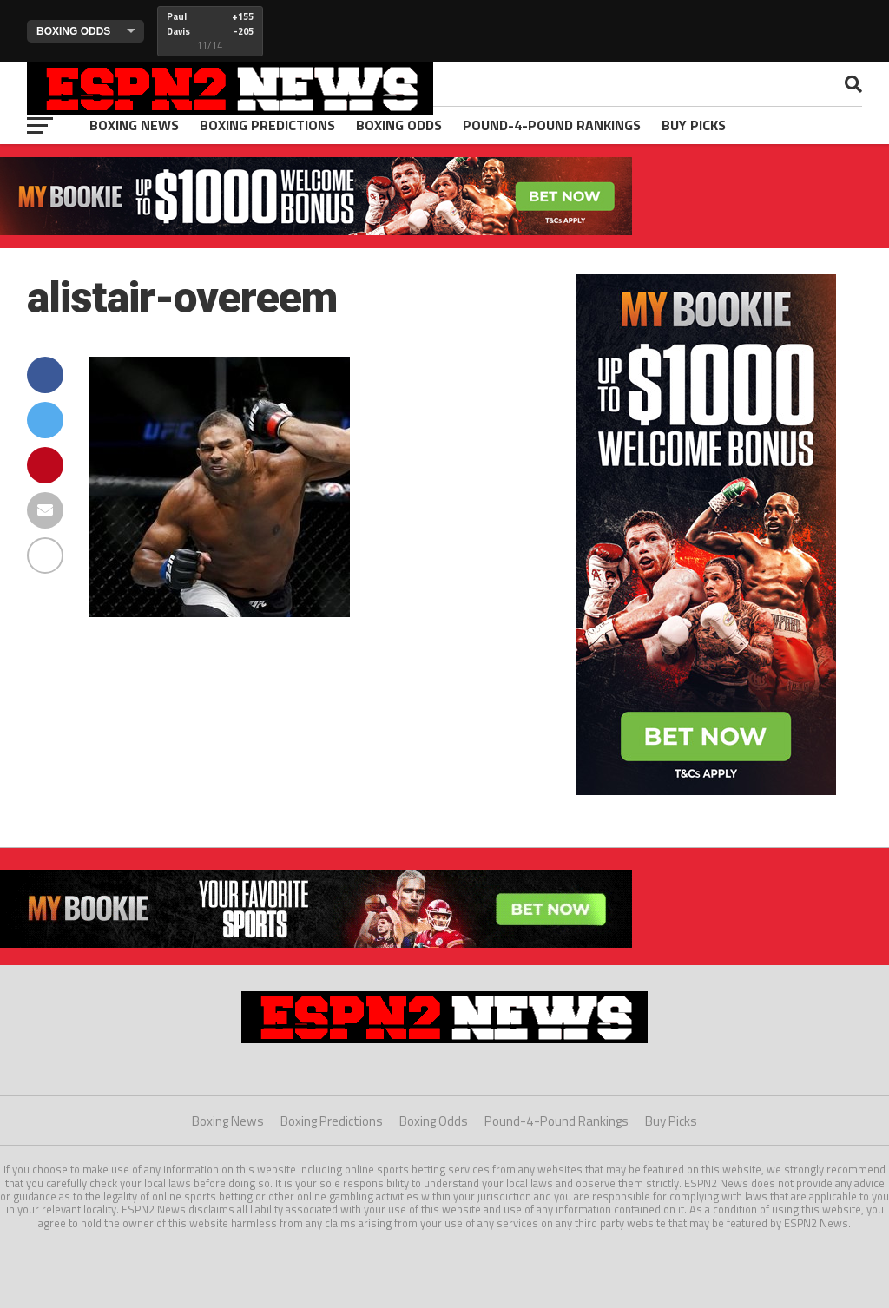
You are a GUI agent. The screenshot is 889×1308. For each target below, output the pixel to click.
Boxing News (134, 125)
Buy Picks (694, 125)
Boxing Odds (399, 125)
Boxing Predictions (267, 125)
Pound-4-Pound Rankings (552, 125)
